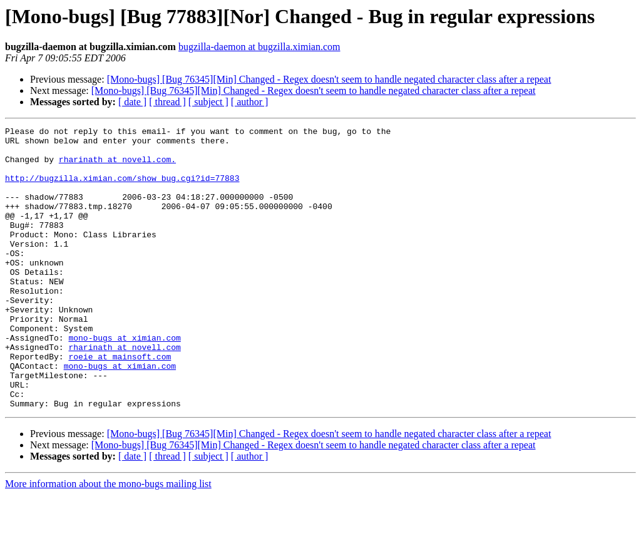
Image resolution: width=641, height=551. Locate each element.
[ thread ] (167, 101)
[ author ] (250, 101)
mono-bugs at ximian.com (124, 380)
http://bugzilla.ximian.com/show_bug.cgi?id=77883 (122, 189)
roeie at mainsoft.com (119, 403)
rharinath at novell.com (124, 392)
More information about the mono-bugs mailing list (108, 540)
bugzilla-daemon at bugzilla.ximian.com (259, 46)
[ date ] (132, 101)
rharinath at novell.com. (117, 166)
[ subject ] (208, 101)
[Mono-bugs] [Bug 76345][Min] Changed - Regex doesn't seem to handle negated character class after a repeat (329, 79)
